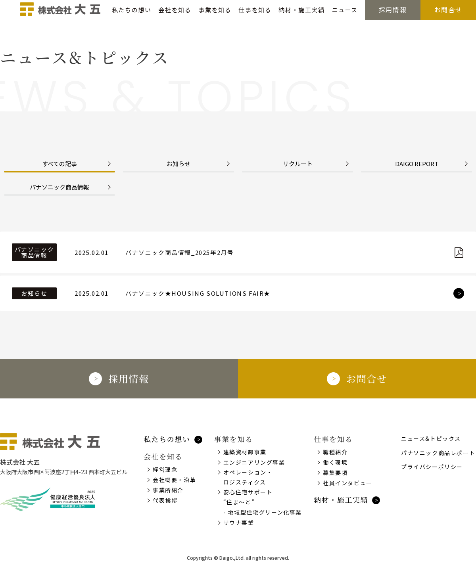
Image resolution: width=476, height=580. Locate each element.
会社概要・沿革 (174, 480)
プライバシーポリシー (432, 467)
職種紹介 (335, 452)
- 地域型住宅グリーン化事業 (262, 512)
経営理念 (165, 469)
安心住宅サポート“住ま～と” (248, 497)
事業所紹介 (168, 490)
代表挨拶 (165, 500)
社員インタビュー (347, 483)
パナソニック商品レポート (438, 453)
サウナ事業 (238, 522)
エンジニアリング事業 (254, 462)
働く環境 (335, 462)
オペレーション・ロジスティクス (248, 477)
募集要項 (335, 473)
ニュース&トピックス (431, 438)
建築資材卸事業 (245, 452)
